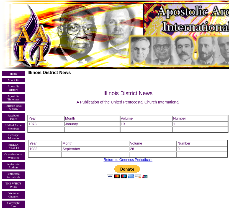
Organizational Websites (13, 156)
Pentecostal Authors (13, 165)
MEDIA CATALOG (13, 146)
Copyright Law (13, 204)
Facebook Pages (13, 117)
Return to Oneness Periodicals (128, 160)
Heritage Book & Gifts (13, 107)
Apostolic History (13, 88)
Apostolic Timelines (13, 97)
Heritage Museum (13, 136)
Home (13, 73)
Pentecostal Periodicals (13, 175)
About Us (13, 80)
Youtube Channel (13, 194)
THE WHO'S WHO (13, 185)
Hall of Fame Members (14, 126)
